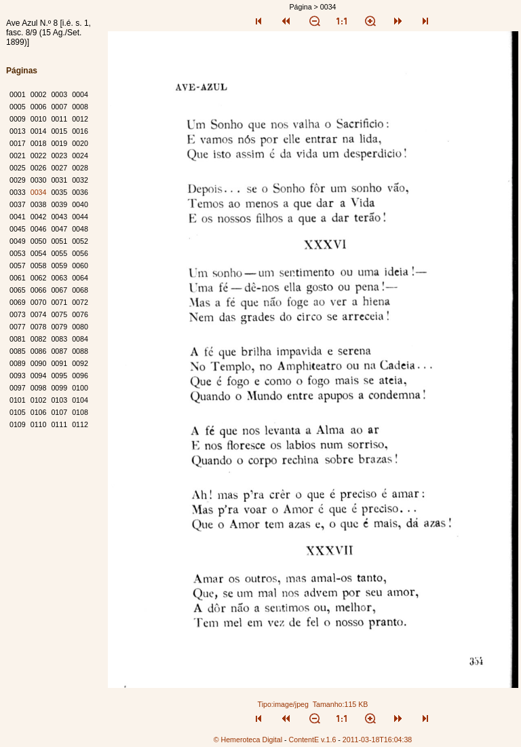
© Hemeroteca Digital (248, 739)
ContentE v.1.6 (312, 739)
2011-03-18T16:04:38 (377, 739)
